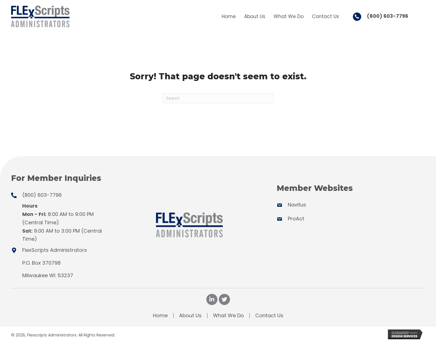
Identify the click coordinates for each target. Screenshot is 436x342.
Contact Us (269, 315)
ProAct (296, 218)
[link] (229, 16)
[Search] (218, 98)
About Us (190, 315)
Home (160, 315)
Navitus (297, 204)
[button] (211, 299)
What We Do (228, 315)
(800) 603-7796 (387, 16)
